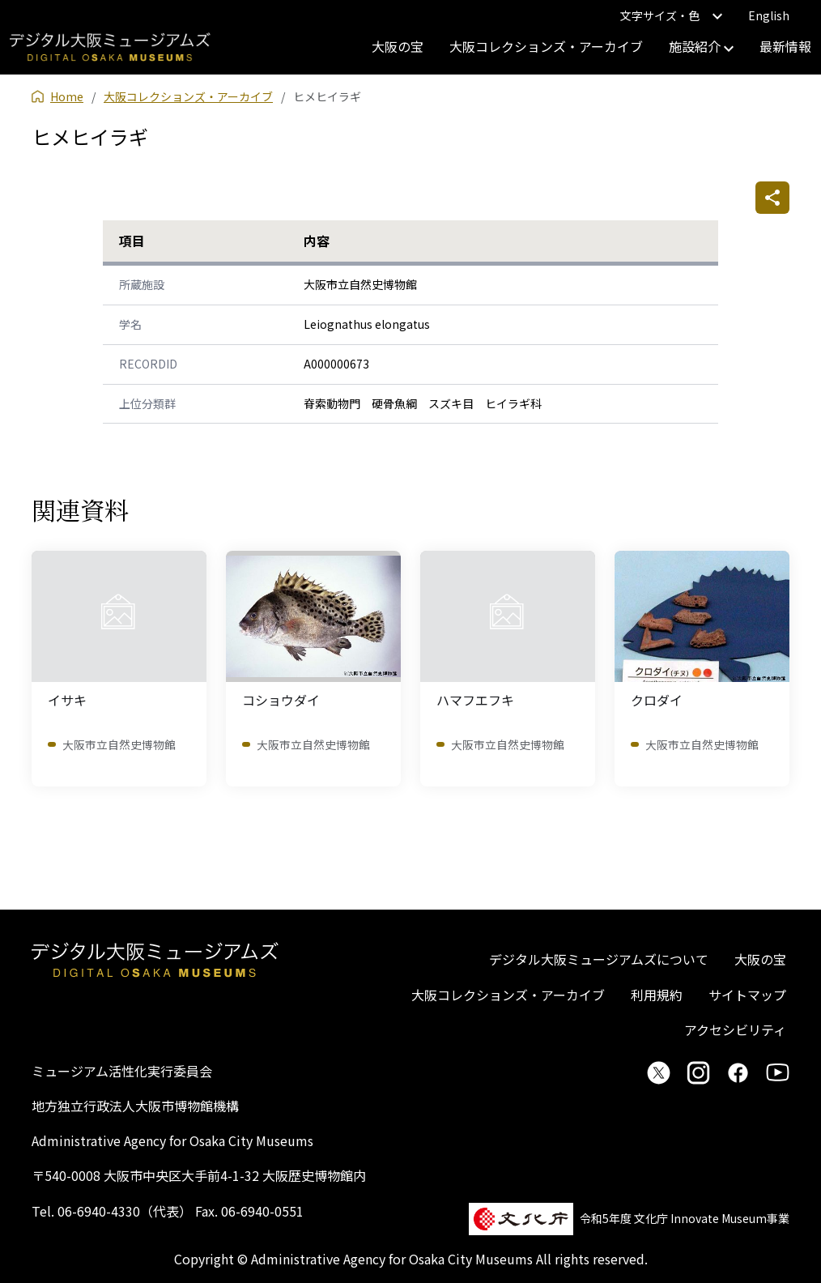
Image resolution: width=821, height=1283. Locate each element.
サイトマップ (747, 994)
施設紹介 (701, 46)
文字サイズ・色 (671, 15)
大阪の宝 (397, 46)
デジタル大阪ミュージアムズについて (598, 959)
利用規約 (657, 994)
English (768, 15)
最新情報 (785, 46)
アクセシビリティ (735, 1029)
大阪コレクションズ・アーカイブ (546, 46)
